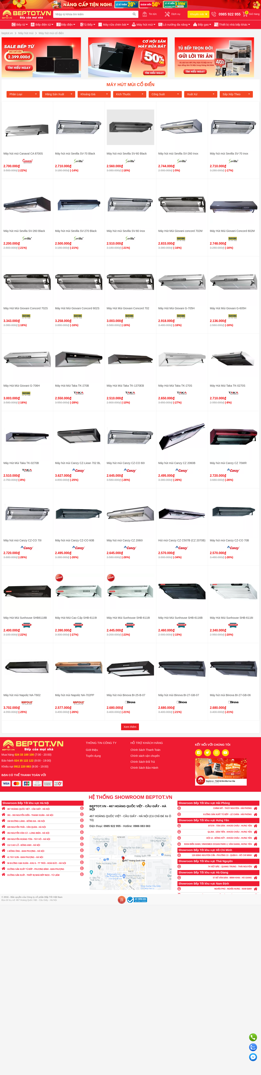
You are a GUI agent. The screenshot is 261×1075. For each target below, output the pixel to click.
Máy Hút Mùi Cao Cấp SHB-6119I (76, 617)
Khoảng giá (94, 94)
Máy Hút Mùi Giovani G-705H (176, 308)
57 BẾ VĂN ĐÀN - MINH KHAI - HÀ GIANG (218, 877)
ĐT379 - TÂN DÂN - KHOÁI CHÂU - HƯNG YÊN (218, 825)
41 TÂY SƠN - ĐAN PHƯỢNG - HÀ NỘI (43, 856)
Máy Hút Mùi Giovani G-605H (228, 308)
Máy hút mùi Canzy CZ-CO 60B (74, 540)
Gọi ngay (253, 1037)
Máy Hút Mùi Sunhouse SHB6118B (25, 617)
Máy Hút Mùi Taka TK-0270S (227, 385)
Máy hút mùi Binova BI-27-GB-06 (230, 695)
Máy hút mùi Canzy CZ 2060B (177, 463)
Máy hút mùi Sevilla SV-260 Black (24, 230)
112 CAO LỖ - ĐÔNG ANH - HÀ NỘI (43, 844)
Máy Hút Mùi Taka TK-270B (72, 385)
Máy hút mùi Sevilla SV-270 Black (76, 230)
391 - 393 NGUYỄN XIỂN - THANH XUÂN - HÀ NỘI (43, 814)
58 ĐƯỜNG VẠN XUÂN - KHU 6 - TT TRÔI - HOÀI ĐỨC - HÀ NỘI (43, 862)
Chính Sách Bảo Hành (144, 767)
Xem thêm (130, 726)
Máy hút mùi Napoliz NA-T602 (22, 695)
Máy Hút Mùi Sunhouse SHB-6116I (231, 617)
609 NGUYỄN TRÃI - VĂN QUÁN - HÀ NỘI (43, 826)
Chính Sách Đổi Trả (143, 761)
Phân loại (23, 94)
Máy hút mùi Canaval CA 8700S (23, 153)
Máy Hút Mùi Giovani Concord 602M (232, 230)
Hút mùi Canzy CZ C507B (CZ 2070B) (181, 540)
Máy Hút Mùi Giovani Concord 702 (128, 308)
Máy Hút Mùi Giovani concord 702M (180, 230)
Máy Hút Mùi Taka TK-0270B (21, 463)
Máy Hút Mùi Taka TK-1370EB (125, 385)
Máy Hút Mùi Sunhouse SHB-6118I (128, 617)
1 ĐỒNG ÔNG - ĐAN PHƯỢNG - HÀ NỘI (43, 850)
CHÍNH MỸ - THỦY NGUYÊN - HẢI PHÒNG (218, 808)
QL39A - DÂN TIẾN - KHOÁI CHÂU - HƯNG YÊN (218, 831)
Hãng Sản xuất (58, 94)
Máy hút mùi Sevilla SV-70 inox (229, 153)
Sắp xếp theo (236, 94)
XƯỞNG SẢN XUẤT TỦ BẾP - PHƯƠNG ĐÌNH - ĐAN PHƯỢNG (43, 868)
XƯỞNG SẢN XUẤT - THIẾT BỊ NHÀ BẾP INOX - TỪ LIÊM (43, 874)
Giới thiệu (92, 749)
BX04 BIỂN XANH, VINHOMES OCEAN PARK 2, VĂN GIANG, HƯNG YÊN (218, 844)
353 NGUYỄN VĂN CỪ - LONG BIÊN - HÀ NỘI (43, 832)
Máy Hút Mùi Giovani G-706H (22, 385)
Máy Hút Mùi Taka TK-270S (175, 385)
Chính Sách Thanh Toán (146, 749)
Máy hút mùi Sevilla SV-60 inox (126, 230)
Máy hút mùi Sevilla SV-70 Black (75, 153)
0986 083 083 (141, 826)
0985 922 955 (112, 826)
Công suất (165, 94)
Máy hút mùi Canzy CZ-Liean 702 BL (78, 463)
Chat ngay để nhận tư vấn (253, 1057)
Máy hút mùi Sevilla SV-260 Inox (178, 153)
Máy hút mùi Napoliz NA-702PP (74, 695)
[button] (232, 24)
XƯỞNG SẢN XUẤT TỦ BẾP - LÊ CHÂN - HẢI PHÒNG (218, 814)
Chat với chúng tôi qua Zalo (253, 1047)
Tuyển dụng (93, 755)
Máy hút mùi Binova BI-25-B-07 (126, 695)
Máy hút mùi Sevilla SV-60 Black (127, 153)
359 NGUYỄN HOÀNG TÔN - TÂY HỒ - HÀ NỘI (43, 838)
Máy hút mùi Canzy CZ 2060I (125, 540)
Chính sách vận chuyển (145, 755)
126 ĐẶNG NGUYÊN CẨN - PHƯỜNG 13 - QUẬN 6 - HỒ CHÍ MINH (218, 855)
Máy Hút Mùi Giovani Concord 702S (26, 308)
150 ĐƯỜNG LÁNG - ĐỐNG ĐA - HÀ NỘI (43, 820)
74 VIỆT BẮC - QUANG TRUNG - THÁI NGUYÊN (218, 866)
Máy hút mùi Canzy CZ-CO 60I (126, 463)
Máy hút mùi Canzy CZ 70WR (228, 463)
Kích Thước (129, 94)
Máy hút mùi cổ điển (130, 84)
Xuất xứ (200, 94)
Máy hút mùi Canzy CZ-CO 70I (22, 540)
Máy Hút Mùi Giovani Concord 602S (77, 308)
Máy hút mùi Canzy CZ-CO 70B (229, 540)
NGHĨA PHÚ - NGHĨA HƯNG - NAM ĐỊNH (218, 888)
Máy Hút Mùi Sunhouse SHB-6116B (180, 617)
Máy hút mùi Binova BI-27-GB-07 (178, 695)
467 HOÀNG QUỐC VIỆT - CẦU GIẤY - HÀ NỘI (43, 808)
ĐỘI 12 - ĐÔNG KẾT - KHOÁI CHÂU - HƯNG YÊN (218, 838)
